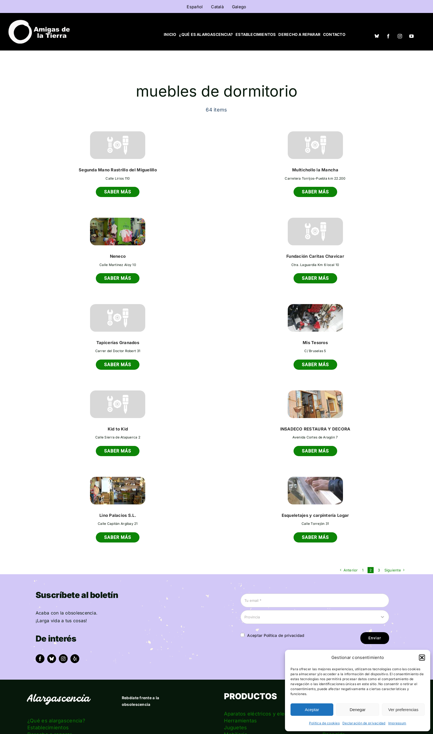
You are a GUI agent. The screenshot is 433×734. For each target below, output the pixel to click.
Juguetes (235, 727)
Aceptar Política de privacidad (275, 635)
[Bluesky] (376, 36)
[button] (422, 657)
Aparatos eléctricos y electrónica (264, 714)
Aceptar (312, 709)
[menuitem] (194, 6)
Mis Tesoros (315, 342)
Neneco (118, 256)
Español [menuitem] (195, 6)
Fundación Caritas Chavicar (315, 256)
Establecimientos (48, 727)
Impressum (397, 723)
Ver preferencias (403, 709)
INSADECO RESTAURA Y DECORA (315, 429)
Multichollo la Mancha (315, 169)
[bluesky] (51, 658)
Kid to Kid (118, 429)
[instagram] (399, 36)
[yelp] (74, 658)
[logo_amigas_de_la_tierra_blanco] (39, 22)
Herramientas (240, 721)
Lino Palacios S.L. (117, 515)
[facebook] (388, 36)
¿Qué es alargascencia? (56, 721)
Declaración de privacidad (364, 723)
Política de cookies (324, 723)
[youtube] (411, 36)
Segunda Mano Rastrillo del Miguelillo (118, 169)
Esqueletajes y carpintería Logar (315, 515)
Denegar (358, 709)
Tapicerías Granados (117, 342)
